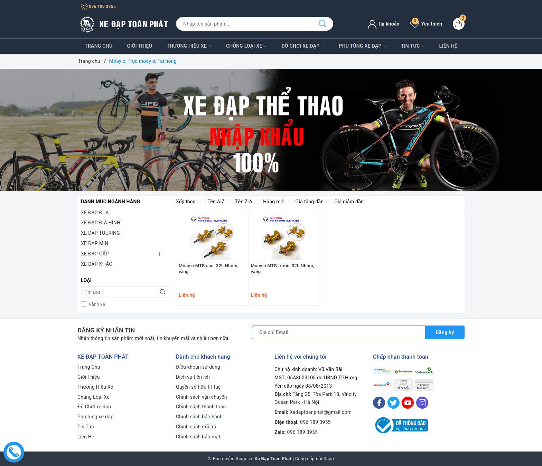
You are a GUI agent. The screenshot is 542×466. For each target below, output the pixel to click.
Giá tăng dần (306, 201)
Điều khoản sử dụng (198, 367)
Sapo (329, 458)
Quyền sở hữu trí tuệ (198, 387)
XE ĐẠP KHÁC (96, 264)
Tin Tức (413, 46)
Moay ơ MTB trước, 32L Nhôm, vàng (283, 268)
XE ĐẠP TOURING (100, 233)
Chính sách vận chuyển (201, 397)
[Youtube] (408, 403)
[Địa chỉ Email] (339, 332)
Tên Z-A (240, 201)
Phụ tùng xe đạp (362, 46)
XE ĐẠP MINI (95, 243)
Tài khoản (383, 24)
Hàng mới (270, 201)
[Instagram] (422, 403)
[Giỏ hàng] (459, 24)
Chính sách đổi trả (196, 426)
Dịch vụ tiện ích (193, 377)
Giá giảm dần (345, 201)
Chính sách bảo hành (199, 416)
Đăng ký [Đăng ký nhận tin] (445, 332)
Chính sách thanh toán (201, 406)
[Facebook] (379, 403)
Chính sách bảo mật (198, 436)
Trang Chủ (98, 46)
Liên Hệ (448, 46)
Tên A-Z (212, 201)
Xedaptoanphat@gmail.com (321, 412)
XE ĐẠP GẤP (95, 253)
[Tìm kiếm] (322, 24)
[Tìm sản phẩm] (244, 24)
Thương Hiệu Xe (189, 46)
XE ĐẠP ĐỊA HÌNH (100, 222)
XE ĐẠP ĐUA (95, 212)
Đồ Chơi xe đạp (302, 46)
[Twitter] (393, 403)
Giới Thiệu (139, 46)
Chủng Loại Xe (246, 46)
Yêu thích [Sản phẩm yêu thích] (426, 24)
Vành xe (96, 304)
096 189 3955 (98, 6)
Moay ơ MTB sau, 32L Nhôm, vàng (209, 268)
